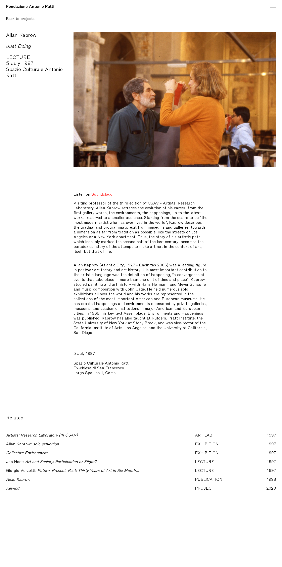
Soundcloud (101, 193)
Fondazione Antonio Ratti (30, 6)
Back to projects (20, 18)
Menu (273, 6)
